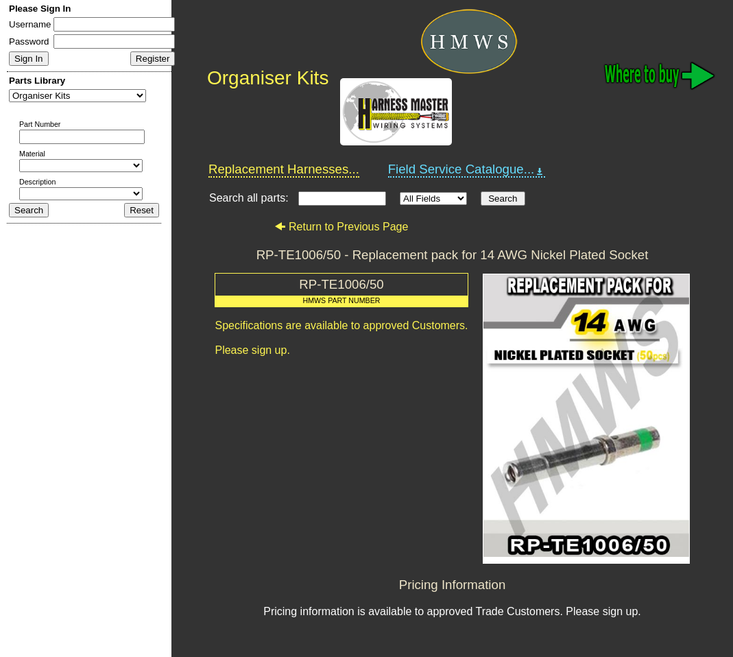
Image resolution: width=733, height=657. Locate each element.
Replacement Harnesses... (283, 169)
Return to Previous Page (341, 226)
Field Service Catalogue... (467, 169)
